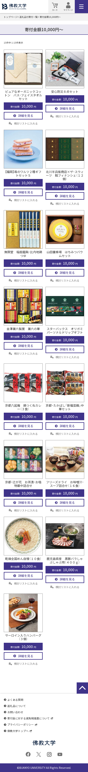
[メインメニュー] (81, 6)
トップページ (10, 16)
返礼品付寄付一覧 (28, 16)
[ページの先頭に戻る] (82, 688)
